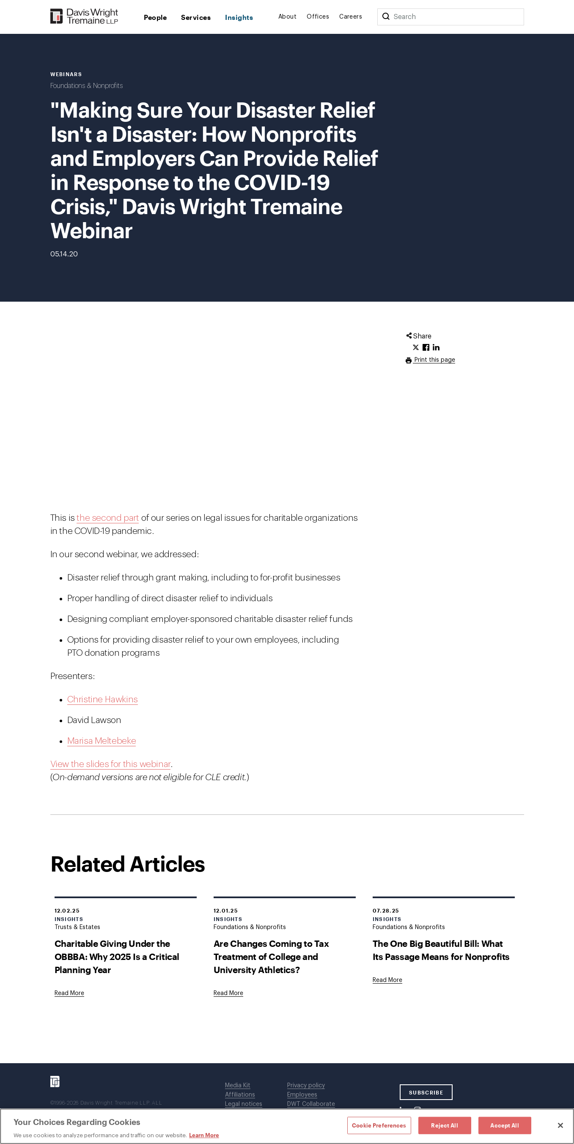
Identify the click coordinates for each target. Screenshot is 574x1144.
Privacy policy (306, 1086)
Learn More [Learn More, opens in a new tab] (204, 1135)
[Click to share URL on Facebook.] (426, 348)
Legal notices (243, 1104)
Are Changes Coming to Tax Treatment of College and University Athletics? (271, 956)
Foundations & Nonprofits (86, 85)
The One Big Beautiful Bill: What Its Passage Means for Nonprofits (441, 950)
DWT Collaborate (311, 1104)
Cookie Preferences (379, 1125)
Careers (350, 17)
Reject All (444, 1125)
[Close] (560, 1125)
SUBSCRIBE (426, 1092)
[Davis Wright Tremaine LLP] (84, 16)
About (287, 17)
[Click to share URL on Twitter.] (415, 348)
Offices (318, 17)
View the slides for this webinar (110, 764)
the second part (108, 518)
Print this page (434, 360)
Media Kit (237, 1086)
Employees (302, 1095)
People (155, 17)
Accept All (504, 1125)
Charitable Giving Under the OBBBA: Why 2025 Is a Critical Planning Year (117, 956)
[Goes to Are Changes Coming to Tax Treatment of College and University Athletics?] (228, 993)
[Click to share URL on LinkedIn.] (436, 348)
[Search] (386, 17)
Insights (239, 17)
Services (196, 17)
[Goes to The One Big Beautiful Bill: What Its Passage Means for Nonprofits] (387, 980)
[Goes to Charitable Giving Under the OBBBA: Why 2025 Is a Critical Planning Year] (69, 993)
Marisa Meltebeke (101, 741)
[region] (287, 1126)
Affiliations (240, 1095)
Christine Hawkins (102, 699)
